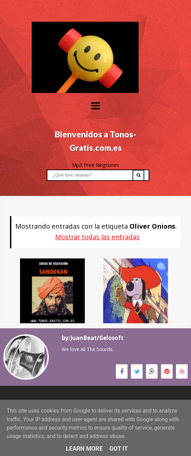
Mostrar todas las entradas (97, 236)
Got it (119, 448)
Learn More (84, 448)
